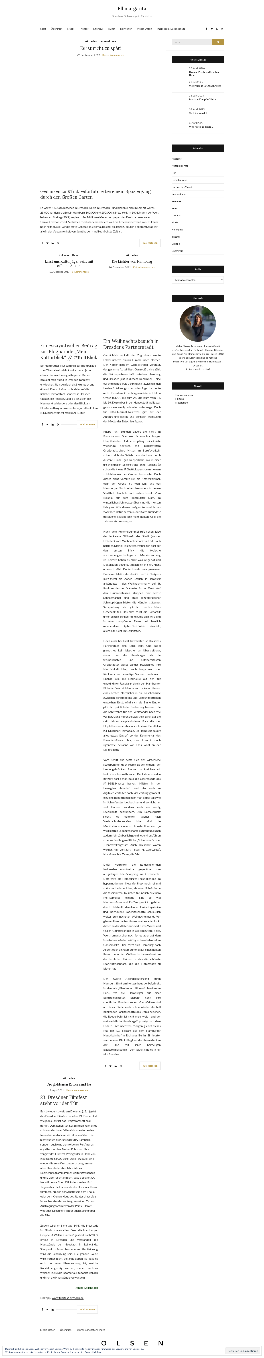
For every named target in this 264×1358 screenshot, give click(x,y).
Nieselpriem (181, 402)
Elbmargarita (132, 8)
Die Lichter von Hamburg (132, 261)
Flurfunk (179, 398)
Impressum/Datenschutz (171, 28)
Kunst (111, 28)
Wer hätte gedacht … (201, 126)
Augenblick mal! (180, 165)
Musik (70, 28)
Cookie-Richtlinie (93, 1352)
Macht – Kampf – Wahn (202, 99)
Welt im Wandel (198, 113)
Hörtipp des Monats (182, 187)
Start (43, 28)
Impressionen (108, 41)
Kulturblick (62, 370)
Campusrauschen (184, 395)
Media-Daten (144, 28)
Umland (176, 243)
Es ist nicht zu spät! (100, 48)
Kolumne (64, 255)
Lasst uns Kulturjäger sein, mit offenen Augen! (69, 263)
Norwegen (126, 28)
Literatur (98, 28)
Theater (83, 28)
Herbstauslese (179, 179)
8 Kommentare (80, 271)
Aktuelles (91, 41)
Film (174, 172)
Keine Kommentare (113, 55)
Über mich (56, 28)
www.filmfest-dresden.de (68, 1297)
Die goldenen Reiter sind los (69, 1084)
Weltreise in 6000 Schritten (205, 85)
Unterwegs (177, 250)
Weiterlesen (150, 242)
